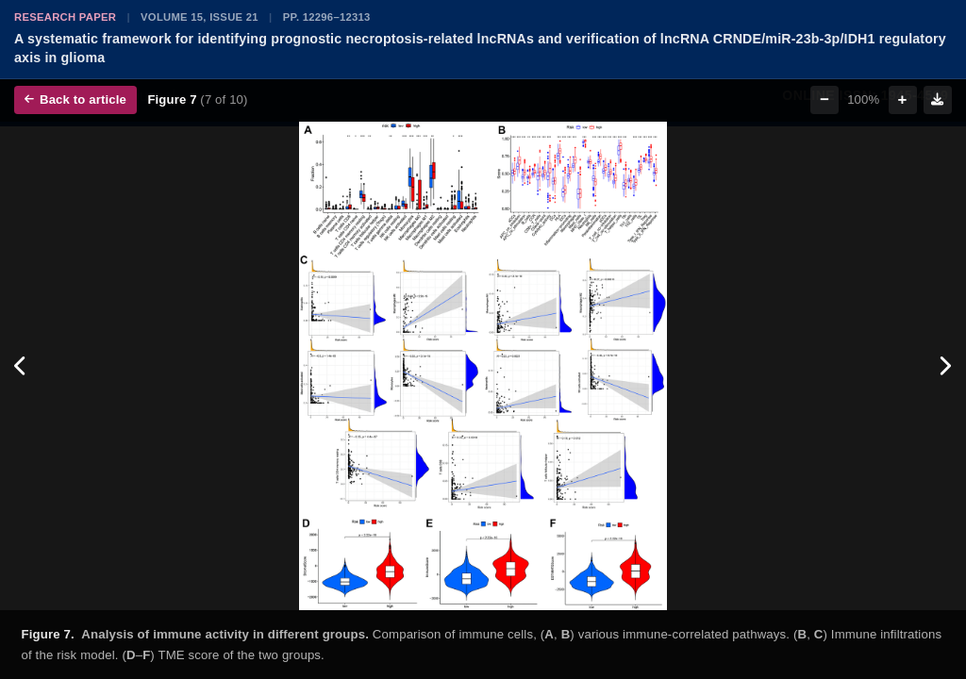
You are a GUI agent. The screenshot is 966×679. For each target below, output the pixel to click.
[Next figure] (945, 366)
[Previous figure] (21, 366)
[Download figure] (938, 100)
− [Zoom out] (824, 99)
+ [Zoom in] (903, 99)
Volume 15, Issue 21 (199, 17)
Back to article (75, 99)
